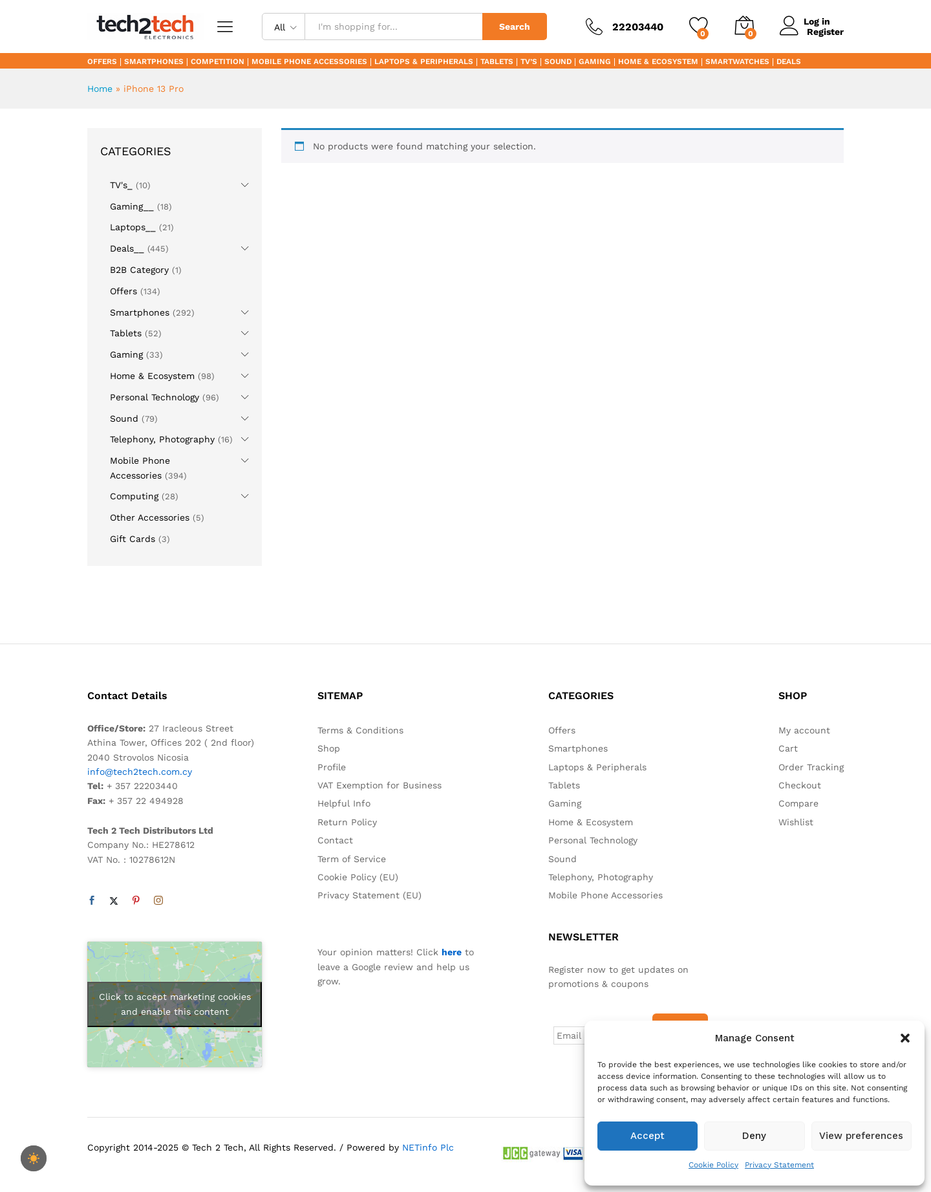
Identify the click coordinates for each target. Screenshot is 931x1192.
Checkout (799, 785)
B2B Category (139, 270)
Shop (328, 748)
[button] (905, 1038)
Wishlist (795, 822)
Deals (788, 62)
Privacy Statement (779, 1164)
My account (804, 730)
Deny (754, 1136)
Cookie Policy (713, 1164)
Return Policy (347, 822)
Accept (647, 1136)
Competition (217, 62)
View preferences (861, 1136)
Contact (335, 840)
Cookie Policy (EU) (357, 877)
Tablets (496, 62)
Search (514, 26)
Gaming (595, 62)
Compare (798, 803)
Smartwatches (737, 62)
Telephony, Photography (162, 439)
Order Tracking (811, 767)
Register (825, 32)
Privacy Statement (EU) (369, 895)
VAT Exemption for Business (379, 785)
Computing (134, 496)
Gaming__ (132, 206)
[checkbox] (34, 1158)
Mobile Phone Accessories (309, 62)
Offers (102, 62)
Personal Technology (154, 397)
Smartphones (154, 62)
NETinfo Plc (428, 1146)
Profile (331, 767)
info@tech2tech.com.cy (139, 771)
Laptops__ (133, 227)
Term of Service (351, 859)
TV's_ (121, 185)
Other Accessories (149, 517)
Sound (558, 62)
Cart (788, 748)
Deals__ (127, 248)
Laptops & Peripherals (423, 62)
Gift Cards (132, 539)
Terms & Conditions (360, 730)
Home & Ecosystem (658, 62)
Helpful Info (343, 803)
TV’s (528, 62)
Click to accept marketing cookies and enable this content (175, 1004)
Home (99, 88)
